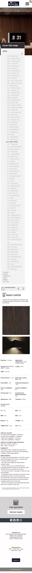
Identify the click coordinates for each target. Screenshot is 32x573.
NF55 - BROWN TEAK (12, 252)
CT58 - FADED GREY (12, 151)
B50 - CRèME (10, 134)
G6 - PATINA (10, 181)
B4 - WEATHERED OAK (13, 129)
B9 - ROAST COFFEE (12, 141)
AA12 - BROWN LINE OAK (13, 88)
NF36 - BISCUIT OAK (12, 235)
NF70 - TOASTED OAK (12, 261)
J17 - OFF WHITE (11, 203)
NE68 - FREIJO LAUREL (13, 220)
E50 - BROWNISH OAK (13, 164)
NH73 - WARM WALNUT (13, 66)
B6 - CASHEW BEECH (12, 137)
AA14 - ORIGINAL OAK (13, 90)
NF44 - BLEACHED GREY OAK (14, 244)
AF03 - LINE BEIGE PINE (13, 100)
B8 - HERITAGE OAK (12, 139)
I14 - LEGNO (10, 198)
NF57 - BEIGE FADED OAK (13, 256)
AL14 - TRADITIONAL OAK (14, 112)
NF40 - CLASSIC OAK (12, 237)
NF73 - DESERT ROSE (12, 56)
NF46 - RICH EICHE (12, 247)
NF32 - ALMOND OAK (12, 230)
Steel (5, 278)
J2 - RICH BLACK (11, 208)
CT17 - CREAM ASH (12, 144)
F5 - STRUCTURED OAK (13, 171)
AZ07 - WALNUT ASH (12, 122)
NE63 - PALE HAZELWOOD (14, 217)
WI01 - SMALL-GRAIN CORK (14, 80)
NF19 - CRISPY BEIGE (12, 222)
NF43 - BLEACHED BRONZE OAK (14, 241)
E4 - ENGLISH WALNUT (13, 149)
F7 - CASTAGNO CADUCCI (14, 176)
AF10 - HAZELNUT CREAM (14, 105)
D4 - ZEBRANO (11, 161)
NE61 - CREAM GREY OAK (13, 215)
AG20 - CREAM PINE (12, 110)
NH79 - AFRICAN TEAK (13, 75)
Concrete (6, 276)
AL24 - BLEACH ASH (12, 115)
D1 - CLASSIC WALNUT (13, 159)
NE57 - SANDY (11, 212)
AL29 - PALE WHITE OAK (13, 117)
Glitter (6, 281)
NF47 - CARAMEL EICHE (13, 93)
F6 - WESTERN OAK (12, 173)
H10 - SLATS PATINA (12, 183)
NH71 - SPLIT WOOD (12, 63)
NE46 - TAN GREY (11, 210)
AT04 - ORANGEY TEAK (13, 119)
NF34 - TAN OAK (11, 232)
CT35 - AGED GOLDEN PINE (14, 146)
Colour (6, 272)
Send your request (16, 512)
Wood (5, 51)
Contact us (16, 560)
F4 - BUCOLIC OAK (12, 168)
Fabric (5, 279)
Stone (5, 274)
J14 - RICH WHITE (12, 200)
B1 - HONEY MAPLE (12, 124)
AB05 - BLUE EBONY (12, 97)
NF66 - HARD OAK (12, 259)
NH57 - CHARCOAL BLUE (13, 61)
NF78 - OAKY (10, 264)
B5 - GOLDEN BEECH (12, 132)
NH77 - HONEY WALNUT (13, 70)
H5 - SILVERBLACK (12, 188)
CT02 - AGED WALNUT (13, 73)
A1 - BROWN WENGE (12, 85)
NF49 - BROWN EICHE (12, 249)
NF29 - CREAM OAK (12, 227)
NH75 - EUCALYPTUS (12, 68)
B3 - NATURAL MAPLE (13, 127)
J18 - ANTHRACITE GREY (13, 205)
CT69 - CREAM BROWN (13, 154)
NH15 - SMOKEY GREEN (13, 58)
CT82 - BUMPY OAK (12, 156)
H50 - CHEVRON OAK (12, 190)
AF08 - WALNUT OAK (12, 102)
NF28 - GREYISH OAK (12, 225)
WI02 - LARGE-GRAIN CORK (14, 83)
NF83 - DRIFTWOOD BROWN (14, 266)
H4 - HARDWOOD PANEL (13, 186)
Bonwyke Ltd (13, 4)
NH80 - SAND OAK (12, 78)
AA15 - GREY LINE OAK (13, 95)
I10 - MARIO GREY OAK (13, 195)
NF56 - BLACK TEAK (12, 254)
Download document (10, 287)
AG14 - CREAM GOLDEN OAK (14, 107)
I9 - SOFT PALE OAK (12, 193)
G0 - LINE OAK (11, 178)
